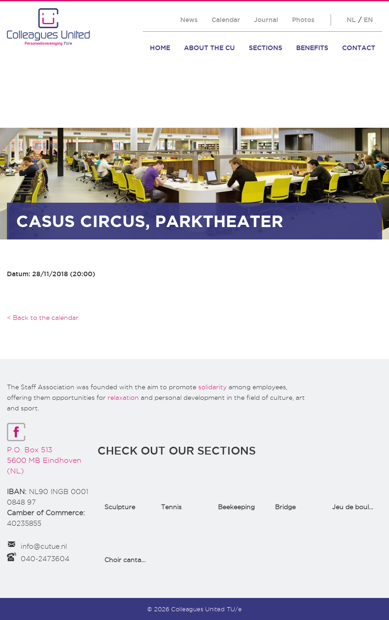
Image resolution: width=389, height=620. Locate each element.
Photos (303, 19)
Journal (266, 19)
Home (160, 47)
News (189, 19)
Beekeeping (236, 507)
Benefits (312, 47)
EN (368, 19)
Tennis (171, 507)
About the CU (209, 47)
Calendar (226, 19)
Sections (265, 47)
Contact (358, 47)
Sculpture (119, 507)
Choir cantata (126, 559)
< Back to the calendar (43, 317)
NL (351, 19)
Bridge (285, 507)
